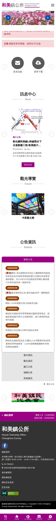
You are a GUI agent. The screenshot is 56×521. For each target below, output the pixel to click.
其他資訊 (28, 378)
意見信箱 (6, 487)
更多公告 (49, 384)
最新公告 (28, 259)
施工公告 (28, 366)
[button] (4, 134)
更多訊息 (28, 165)
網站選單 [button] (7, 415)
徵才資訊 (28, 355)
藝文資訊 (28, 361)
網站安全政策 (8, 482)
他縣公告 (28, 372)
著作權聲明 (7, 472)
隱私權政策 (7, 477)
